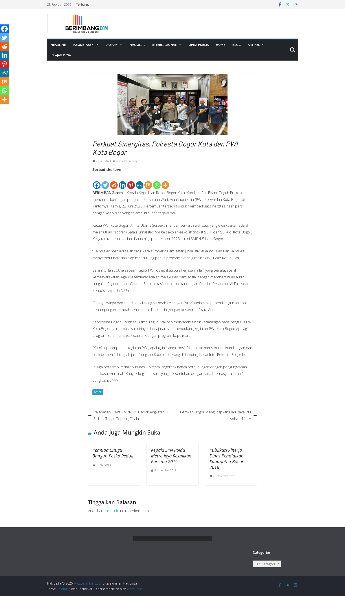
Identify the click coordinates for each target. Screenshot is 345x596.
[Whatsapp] (157, 181)
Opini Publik (199, 45)
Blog (236, 45)
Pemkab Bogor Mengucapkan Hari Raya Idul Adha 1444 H (218, 415)
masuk (112, 510)
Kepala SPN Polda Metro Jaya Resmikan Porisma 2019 (171, 456)
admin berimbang (126, 161)
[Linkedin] (122, 181)
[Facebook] (97, 181)
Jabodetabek (83, 45)
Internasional (164, 45)
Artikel (254, 45)
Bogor (97, 392)
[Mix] (148, 181)
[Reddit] (114, 181)
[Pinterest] (131, 181)
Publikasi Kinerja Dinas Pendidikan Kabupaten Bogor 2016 (226, 458)
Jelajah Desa (61, 55)
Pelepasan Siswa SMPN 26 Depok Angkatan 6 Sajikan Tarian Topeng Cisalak (128, 415)
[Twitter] (105, 181)
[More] (165, 181)
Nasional (137, 45)
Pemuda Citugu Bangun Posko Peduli (112, 453)
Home (220, 45)
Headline (58, 45)
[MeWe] (139, 181)
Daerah (111, 45)
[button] (96, 45)
